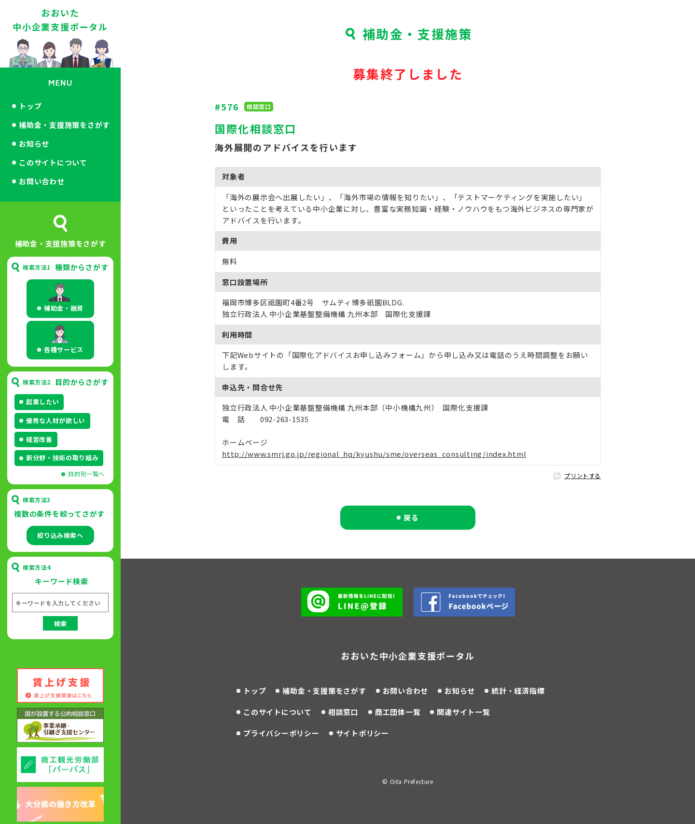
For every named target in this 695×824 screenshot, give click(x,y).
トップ (30, 106)
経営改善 (39, 439)
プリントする (582, 475)
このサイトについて (53, 162)
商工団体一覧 (398, 712)
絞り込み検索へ (60, 535)
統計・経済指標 (517, 691)
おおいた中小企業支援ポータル (60, 19)
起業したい (42, 401)
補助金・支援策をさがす (324, 691)
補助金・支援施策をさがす (64, 125)
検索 (60, 623)
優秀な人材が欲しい (55, 420)
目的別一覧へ (86, 473)
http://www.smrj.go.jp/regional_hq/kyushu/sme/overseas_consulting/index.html (374, 454)
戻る (411, 517)
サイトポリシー (362, 733)
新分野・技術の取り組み (62, 457)
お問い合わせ (42, 181)
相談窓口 (343, 712)
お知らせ (34, 143)
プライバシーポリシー (281, 733)
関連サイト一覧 (463, 712)
